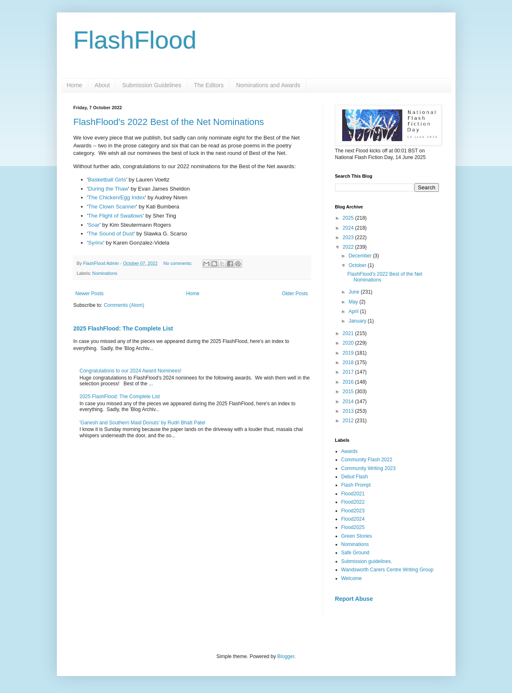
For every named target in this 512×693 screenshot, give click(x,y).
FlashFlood (135, 40)
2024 (349, 228)
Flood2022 (353, 502)
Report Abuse (354, 598)
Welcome (351, 578)
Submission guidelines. (366, 561)
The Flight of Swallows (115, 216)
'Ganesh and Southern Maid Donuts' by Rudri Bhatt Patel (143, 423)
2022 (349, 247)
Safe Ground (355, 553)
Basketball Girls (107, 179)
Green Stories (356, 536)
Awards (349, 451)
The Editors (209, 85)
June (354, 292)
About (102, 85)
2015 (349, 391)
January (357, 321)
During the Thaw (108, 189)
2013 (349, 411)
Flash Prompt (356, 485)
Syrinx (95, 243)
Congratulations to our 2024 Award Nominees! (130, 371)
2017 (349, 372)
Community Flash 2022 (366, 460)
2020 (349, 343)
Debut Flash (354, 477)
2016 (349, 382)
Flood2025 (353, 527)
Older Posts (295, 293)
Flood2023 (353, 511)
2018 (349, 362)
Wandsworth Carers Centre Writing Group (387, 570)
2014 (349, 401)
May (353, 302)
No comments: (178, 263)
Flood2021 (353, 494)
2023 (349, 237)
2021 (349, 333)
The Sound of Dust (111, 233)
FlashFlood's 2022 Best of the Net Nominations (168, 122)
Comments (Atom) (124, 305)
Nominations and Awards (268, 85)
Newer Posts (90, 293)
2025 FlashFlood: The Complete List (123, 328)
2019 (349, 353)
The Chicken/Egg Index (116, 197)
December (360, 256)
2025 (349, 218)
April (354, 311)
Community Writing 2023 (368, 468)
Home (74, 85)
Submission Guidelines (151, 85)
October (357, 265)
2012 (349, 421)
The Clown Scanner (112, 206)
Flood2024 (353, 519)
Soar (94, 225)
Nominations (104, 273)
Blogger (285, 656)
